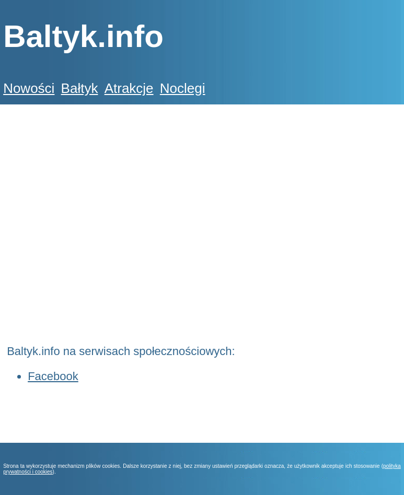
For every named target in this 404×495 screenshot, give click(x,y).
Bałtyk (79, 88)
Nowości (28, 88)
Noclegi (182, 88)
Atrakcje (129, 88)
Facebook (53, 376)
